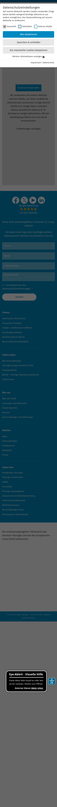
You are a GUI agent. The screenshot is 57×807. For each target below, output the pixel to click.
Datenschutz (48, 62)
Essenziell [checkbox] (11, 26)
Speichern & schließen (28, 42)
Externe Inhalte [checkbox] (45, 26)
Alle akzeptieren (28, 34)
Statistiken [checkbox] (27, 26)
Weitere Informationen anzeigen (28, 56)
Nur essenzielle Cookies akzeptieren (28, 50)
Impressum (36, 62)
